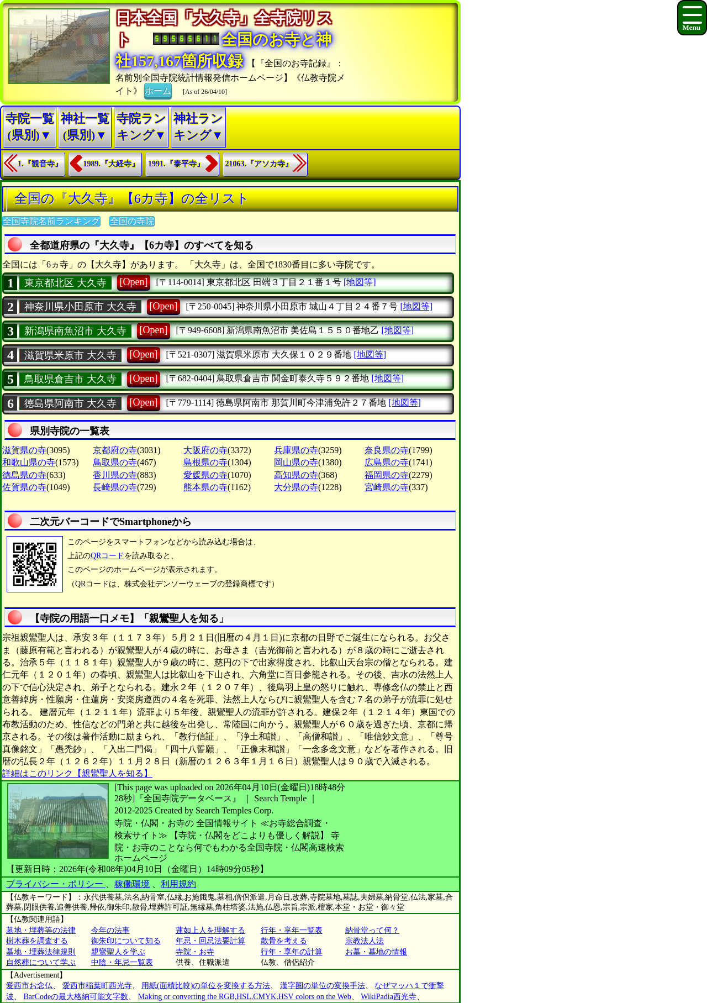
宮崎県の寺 (387, 487)
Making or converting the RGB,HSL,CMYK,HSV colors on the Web (244, 997)
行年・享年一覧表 (292, 930)
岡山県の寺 (296, 462)
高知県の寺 (296, 475)
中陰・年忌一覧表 (122, 962)
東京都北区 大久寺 (65, 282)
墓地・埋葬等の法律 (41, 930)
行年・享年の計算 (292, 952)
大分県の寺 (296, 487)
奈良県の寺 (387, 450)
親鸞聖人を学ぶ (118, 952)
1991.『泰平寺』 (176, 164)
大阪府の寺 (205, 450)
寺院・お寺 (195, 952)
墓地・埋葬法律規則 (41, 952)
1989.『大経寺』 (111, 164)
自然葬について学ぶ (41, 962)
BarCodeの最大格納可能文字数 (76, 997)
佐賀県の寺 (24, 487)
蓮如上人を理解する (210, 930)
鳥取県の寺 (115, 462)
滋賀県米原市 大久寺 (70, 355)
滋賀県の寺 (24, 450)
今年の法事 (110, 930)
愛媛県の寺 (205, 475)
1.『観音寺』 (40, 164)
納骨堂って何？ (372, 930)
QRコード (107, 556)
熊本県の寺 (205, 487)
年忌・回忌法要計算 (210, 941)
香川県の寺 (115, 475)
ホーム (158, 90)
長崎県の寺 (115, 487)
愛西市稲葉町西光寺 (97, 985)
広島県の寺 (387, 462)
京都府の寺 (115, 450)
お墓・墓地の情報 (376, 952)
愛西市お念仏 (29, 985)
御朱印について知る (126, 941)
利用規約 (178, 884)
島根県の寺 (205, 462)
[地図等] (360, 282)
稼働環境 (132, 884)
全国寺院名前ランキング (51, 221)
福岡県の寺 (387, 475)
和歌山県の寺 (28, 462)
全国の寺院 (132, 221)
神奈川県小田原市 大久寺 (80, 306)
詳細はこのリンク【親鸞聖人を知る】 (77, 773)
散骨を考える (284, 941)
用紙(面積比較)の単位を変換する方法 (205, 985)
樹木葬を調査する (37, 941)
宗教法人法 (364, 941)
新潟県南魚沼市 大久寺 (75, 331)
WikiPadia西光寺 (388, 997)
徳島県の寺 (24, 475)
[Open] (134, 281)
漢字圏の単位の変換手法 (322, 985)
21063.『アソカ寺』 (259, 164)
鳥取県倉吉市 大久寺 (70, 379)
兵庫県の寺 (296, 450)
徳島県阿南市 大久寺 (70, 403)
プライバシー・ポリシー (55, 884)
